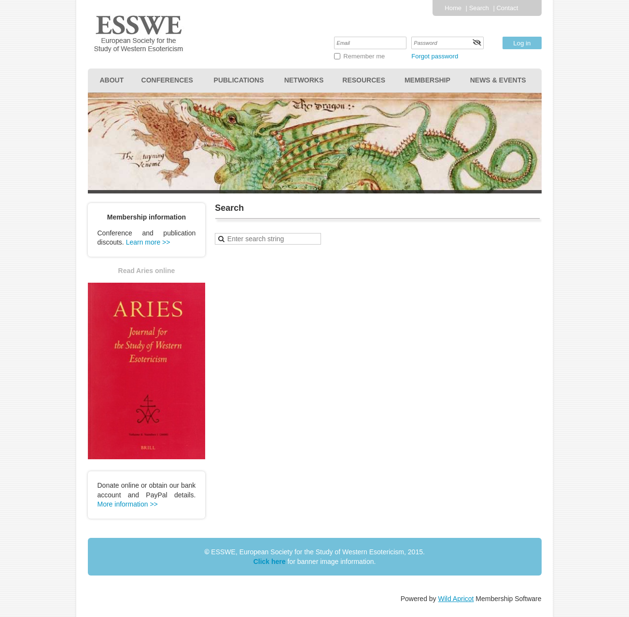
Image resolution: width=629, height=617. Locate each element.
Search (479, 8)
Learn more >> (148, 242)
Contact (507, 8)
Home (453, 8)
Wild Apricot (456, 599)
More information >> (128, 504)
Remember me (364, 56)
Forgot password (434, 56)
